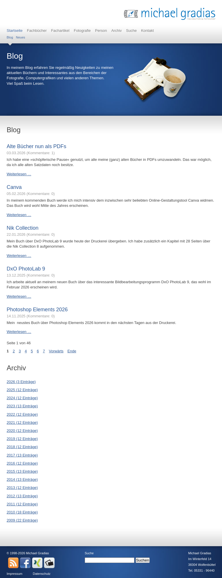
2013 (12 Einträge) (22, 487)
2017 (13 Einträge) (22, 455)
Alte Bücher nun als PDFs (36, 146)
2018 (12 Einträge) (22, 447)
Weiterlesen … (19, 174)
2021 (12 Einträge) (22, 422)
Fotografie (82, 30)
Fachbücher (37, 30)
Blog (10, 37)
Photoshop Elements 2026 (37, 309)
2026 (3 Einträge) (21, 382)
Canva (14, 187)
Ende (71, 351)
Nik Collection (22, 228)
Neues (20, 37)
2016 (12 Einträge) (22, 463)
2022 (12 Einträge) (22, 414)
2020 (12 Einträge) (22, 430)
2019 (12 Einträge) (22, 439)
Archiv (116, 30)
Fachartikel (60, 30)
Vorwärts (56, 351)
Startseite (15, 30)
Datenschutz (41, 573)
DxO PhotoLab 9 (26, 269)
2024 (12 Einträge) (22, 398)
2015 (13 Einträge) (22, 471)
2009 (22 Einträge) (22, 520)
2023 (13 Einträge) (22, 406)
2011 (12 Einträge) (22, 504)
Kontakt (147, 30)
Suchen (142, 560)
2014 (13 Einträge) (22, 479)
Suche (131, 30)
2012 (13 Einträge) (22, 496)
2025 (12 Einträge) (22, 390)
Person (101, 30)
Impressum (14, 573)
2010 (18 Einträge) (22, 512)
